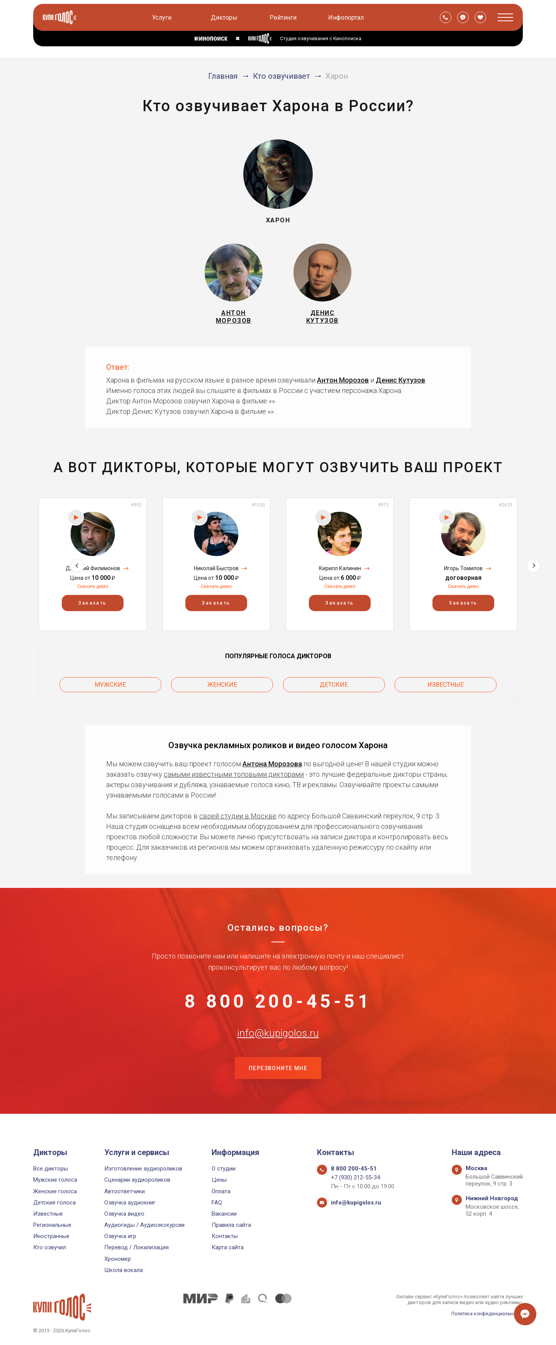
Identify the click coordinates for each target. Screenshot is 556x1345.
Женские (222, 688)
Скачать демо (92, 591)
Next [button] (533, 569)
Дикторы (225, 17)
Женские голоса (55, 1191)
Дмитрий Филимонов (93, 573)
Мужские (110, 688)
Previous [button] (22, 569)
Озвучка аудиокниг (130, 1202)
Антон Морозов (343, 385)
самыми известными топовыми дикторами (234, 776)
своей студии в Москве (237, 818)
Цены (219, 1180)
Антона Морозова (272, 766)
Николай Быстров (216, 573)
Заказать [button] (92, 608)
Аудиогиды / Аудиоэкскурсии (144, 1224)
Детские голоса (54, 1202)
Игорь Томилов (463, 573)
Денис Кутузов (400, 385)
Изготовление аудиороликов (143, 1168)
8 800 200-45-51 (278, 1006)
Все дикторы (50, 1168)
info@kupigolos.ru (278, 1044)
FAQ (217, 1202)
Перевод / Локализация (136, 1247)
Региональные (52, 1224)
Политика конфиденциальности (485, 1313)
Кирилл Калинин (340, 573)
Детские (334, 688)
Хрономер (117, 1258)
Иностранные (51, 1236)
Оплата (221, 1191)
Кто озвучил (49, 1247)
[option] (93, 568)
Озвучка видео (124, 1213)
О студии (224, 1168)
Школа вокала (123, 1270)
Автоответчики (124, 1191)
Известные (445, 688)
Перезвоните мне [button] (278, 1083)
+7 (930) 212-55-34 (355, 1177)
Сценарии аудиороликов (137, 1180)
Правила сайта (231, 1224)
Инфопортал (346, 17)
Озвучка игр (120, 1236)
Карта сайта (228, 1247)
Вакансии (224, 1213)
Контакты (225, 1236)
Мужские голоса (55, 1180)
